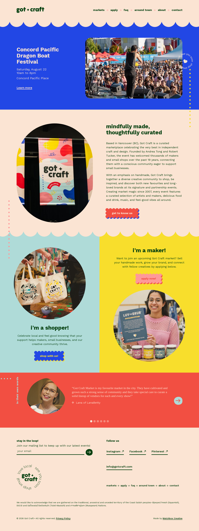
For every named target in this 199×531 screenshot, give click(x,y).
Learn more (24, 87)
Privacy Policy (63, 518)
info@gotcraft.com (119, 466)
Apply (114, 10)
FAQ (126, 10)
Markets (98, 10)
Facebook (137, 451)
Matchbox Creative (172, 518)
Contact (177, 10)
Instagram (115, 451)
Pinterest (159, 451)
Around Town (143, 10)
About (162, 10)
